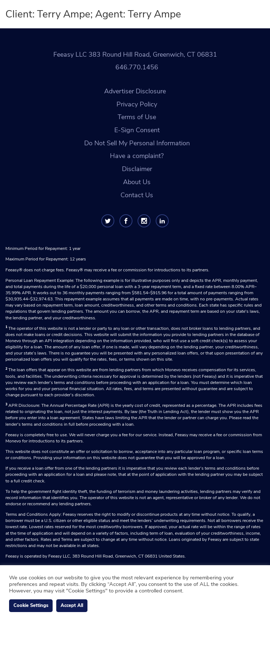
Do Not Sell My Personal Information (137, 143)
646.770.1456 (136, 67)
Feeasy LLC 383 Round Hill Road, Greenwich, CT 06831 (135, 54)
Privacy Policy (136, 104)
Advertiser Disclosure (135, 91)
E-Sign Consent (137, 130)
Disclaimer (137, 169)
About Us (137, 182)
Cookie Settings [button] (30, 605)
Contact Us (136, 195)
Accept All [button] (72, 605)
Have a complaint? (137, 155)
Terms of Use (137, 117)
